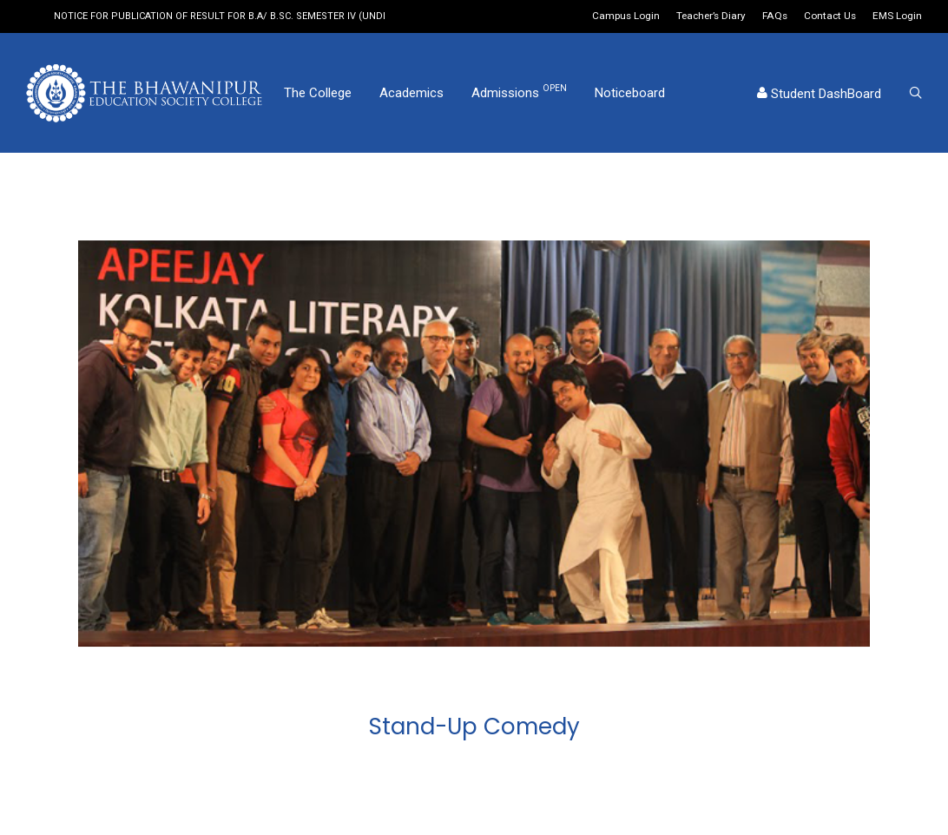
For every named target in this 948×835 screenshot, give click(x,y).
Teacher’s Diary (711, 16)
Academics (411, 93)
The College (318, 93)
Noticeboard (630, 93)
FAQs (774, 16)
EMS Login (897, 16)
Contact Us (830, 16)
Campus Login (626, 16)
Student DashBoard (819, 94)
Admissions (519, 92)
